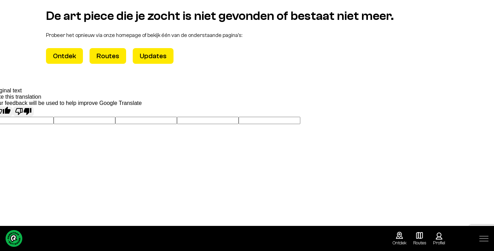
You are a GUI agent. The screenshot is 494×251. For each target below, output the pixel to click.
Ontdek (64, 56)
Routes (108, 56)
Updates (153, 56)
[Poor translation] (23, 111)
